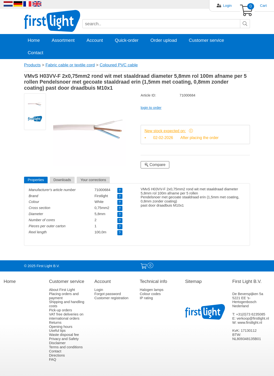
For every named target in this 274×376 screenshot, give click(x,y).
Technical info (153, 281)
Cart (263, 6)
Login (227, 6)
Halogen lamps (151, 290)
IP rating (146, 298)
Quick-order (126, 40)
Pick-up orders (60, 310)
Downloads (62, 180)
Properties (36, 180)
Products (32, 64)
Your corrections (93, 180)
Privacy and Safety (64, 339)
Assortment (63, 40)
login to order (151, 108)
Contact (35, 52)
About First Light (62, 290)
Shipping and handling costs (66, 304)
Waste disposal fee (64, 335)
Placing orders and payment (64, 296)
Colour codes (150, 294)
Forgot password (107, 294)
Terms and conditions (66, 347)
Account (94, 40)
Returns (55, 322)
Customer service (206, 40)
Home (34, 40)
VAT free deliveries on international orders (66, 316)
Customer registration (111, 298)
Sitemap (193, 281)
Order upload (163, 40)
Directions (57, 355)
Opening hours (60, 327)
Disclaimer (57, 343)
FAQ (52, 359)
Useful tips (57, 330)
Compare (155, 165)
